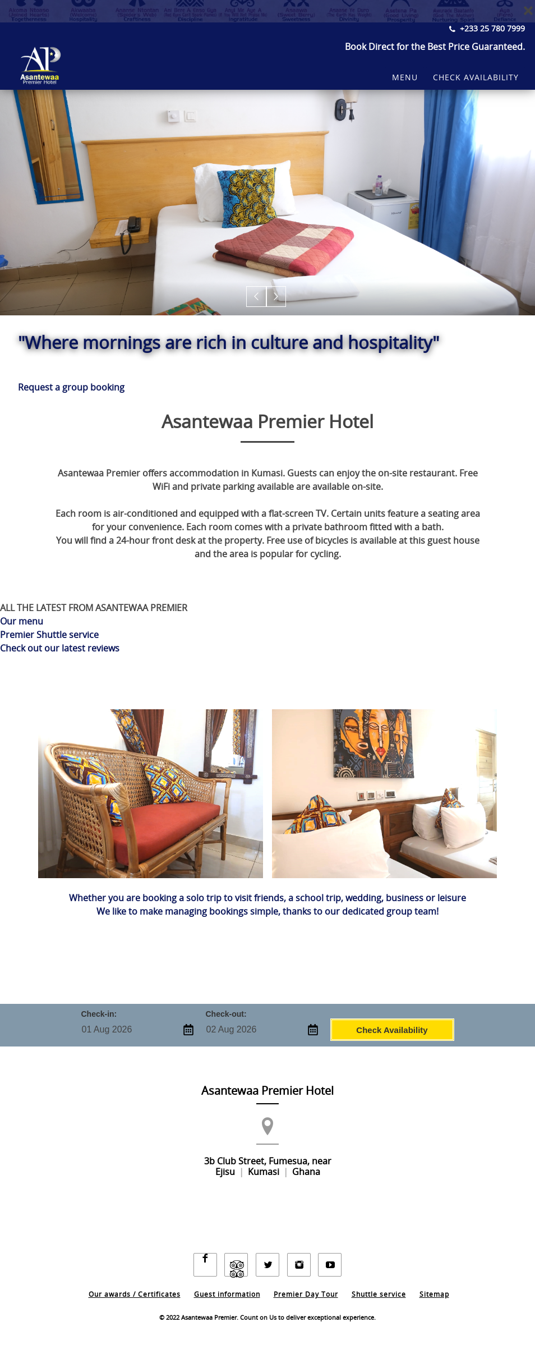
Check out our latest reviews (59, 648)
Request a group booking (71, 387)
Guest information (227, 1285)
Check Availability (391, 1029)
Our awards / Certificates (135, 1285)
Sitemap (434, 1285)
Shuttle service (379, 1285)
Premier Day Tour (306, 1285)
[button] (257, 297)
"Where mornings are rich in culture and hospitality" (235, 343)
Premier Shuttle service (49, 635)
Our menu (21, 621)
